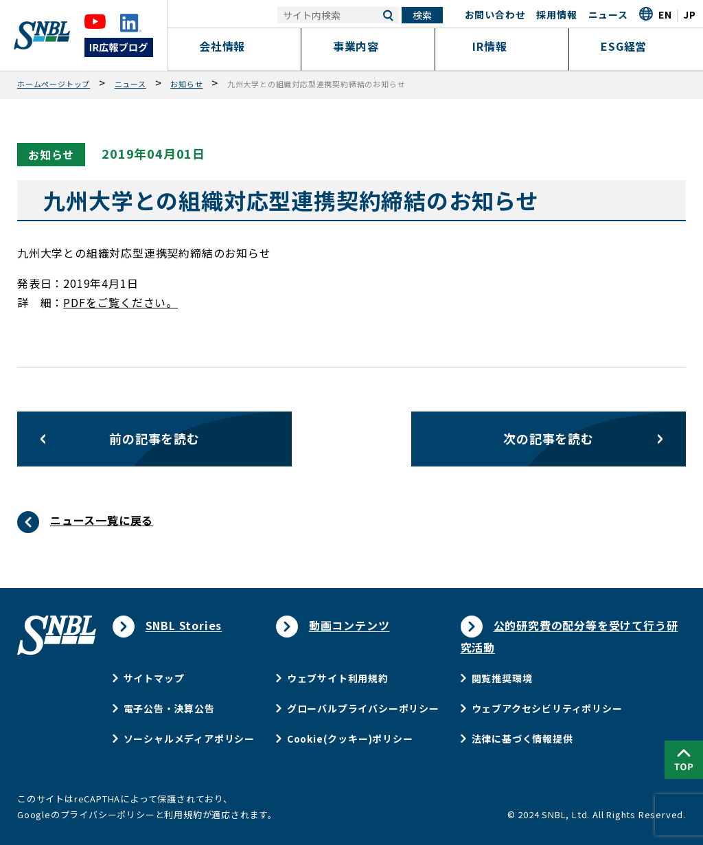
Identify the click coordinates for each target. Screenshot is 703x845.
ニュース (608, 14)
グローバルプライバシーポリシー (363, 708)
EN (665, 14)
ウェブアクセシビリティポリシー (547, 708)
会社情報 (234, 46)
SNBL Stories (184, 625)
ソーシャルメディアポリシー (189, 738)
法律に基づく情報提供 (522, 738)
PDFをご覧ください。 (120, 302)
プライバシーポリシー (107, 814)
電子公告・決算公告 (169, 708)
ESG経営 (636, 46)
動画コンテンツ (349, 625)
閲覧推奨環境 (502, 678)
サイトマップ (154, 678)
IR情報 (502, 46)
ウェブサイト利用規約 (338, 678)
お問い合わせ (495, 14)
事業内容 (368, 46)
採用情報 (556, 14)
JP (689, 14)
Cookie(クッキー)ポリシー (350, 738)
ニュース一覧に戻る (101, 520)
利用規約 (183, 814)
